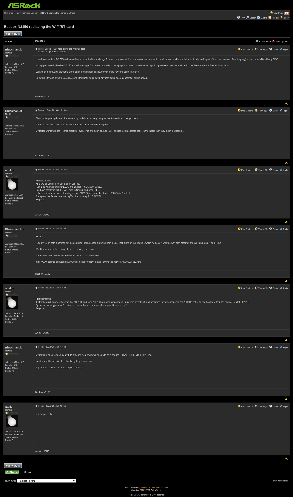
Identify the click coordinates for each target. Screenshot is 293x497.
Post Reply (12, 34)
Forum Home (13, 13)
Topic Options (280, 41)
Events (262, 18)
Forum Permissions (280, 481)
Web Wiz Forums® (149, 488)
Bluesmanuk (14, 49)
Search (252, 18)
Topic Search (263, 41)
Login (286, 18)
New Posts (278, 13)
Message (40, 41)
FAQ (243, 18)
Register (275, 18)
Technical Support (30, 13)
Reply (285, 49)
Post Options (245, 49)
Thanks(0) (261, 49)
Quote (275, 49)
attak (9, 170)
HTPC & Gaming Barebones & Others (57, 13)
